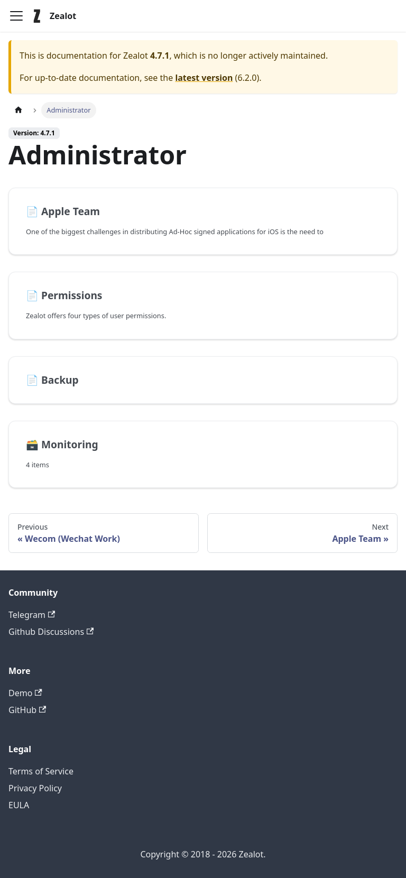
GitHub (27, 710)
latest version (204, 78)
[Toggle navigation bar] (16, 16)
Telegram (31, 615)
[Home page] (18, 110)
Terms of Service (40, 771)
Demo (25, 693)
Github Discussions (51, 631)
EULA (18, 805)
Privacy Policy (35, 788)
